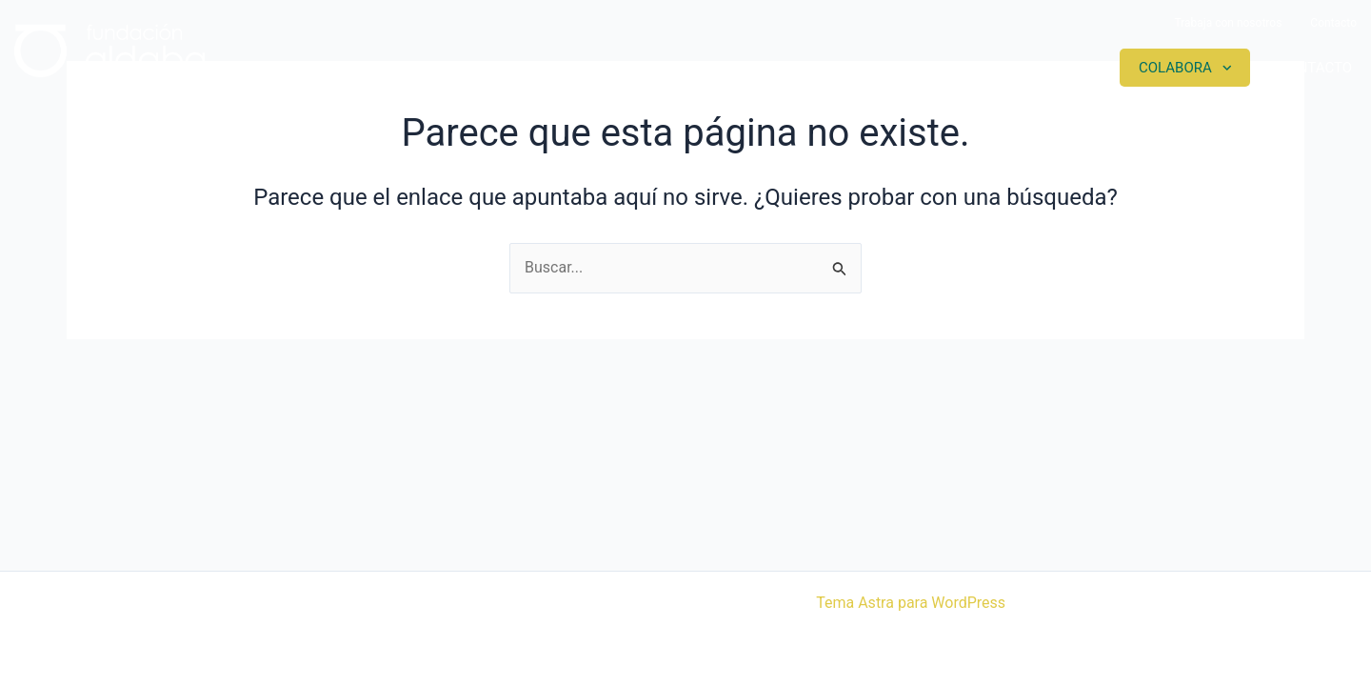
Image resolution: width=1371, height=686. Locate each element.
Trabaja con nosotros (1228, 23)
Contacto (1333, 23)
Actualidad (1034, 67)
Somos (764, 67)
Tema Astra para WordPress (910, 603)
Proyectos (890, 67)
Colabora (1175, 67)
